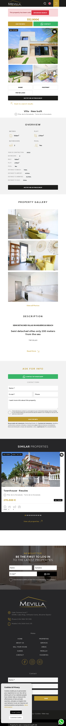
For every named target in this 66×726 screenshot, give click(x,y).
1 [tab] (25, 515)
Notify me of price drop (33, 98)
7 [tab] (36, 515)
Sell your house (20, 647)
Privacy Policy (20, 412)
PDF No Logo (20, 93)
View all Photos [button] (33, 305)
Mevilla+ (44, 651)
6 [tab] (34, 515)
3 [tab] (29, 515)
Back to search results (22, 104)
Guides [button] (20, 651)
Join (47, 574)
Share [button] (20, 87)
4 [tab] (31, 515)
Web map (45, 714)
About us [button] (20, 643)
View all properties (33, 521)
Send (46, 698)
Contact (46, 24)
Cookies (38, 714)
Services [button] (44, 643)
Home (20, 639)
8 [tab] (38, 515)
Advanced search (40, 13)
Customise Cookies (15, 717)
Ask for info (20, 24)
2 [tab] (27, 515)
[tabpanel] (33, 482)
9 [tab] (40, 515)
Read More (33, 351)
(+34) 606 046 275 (24, 623)
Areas (44, 647)
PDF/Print (45, 87)
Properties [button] (44, 639)
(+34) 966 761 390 (24, 619)
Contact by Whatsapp (33, 377)
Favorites (44, 655)
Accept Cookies (16, 712)
